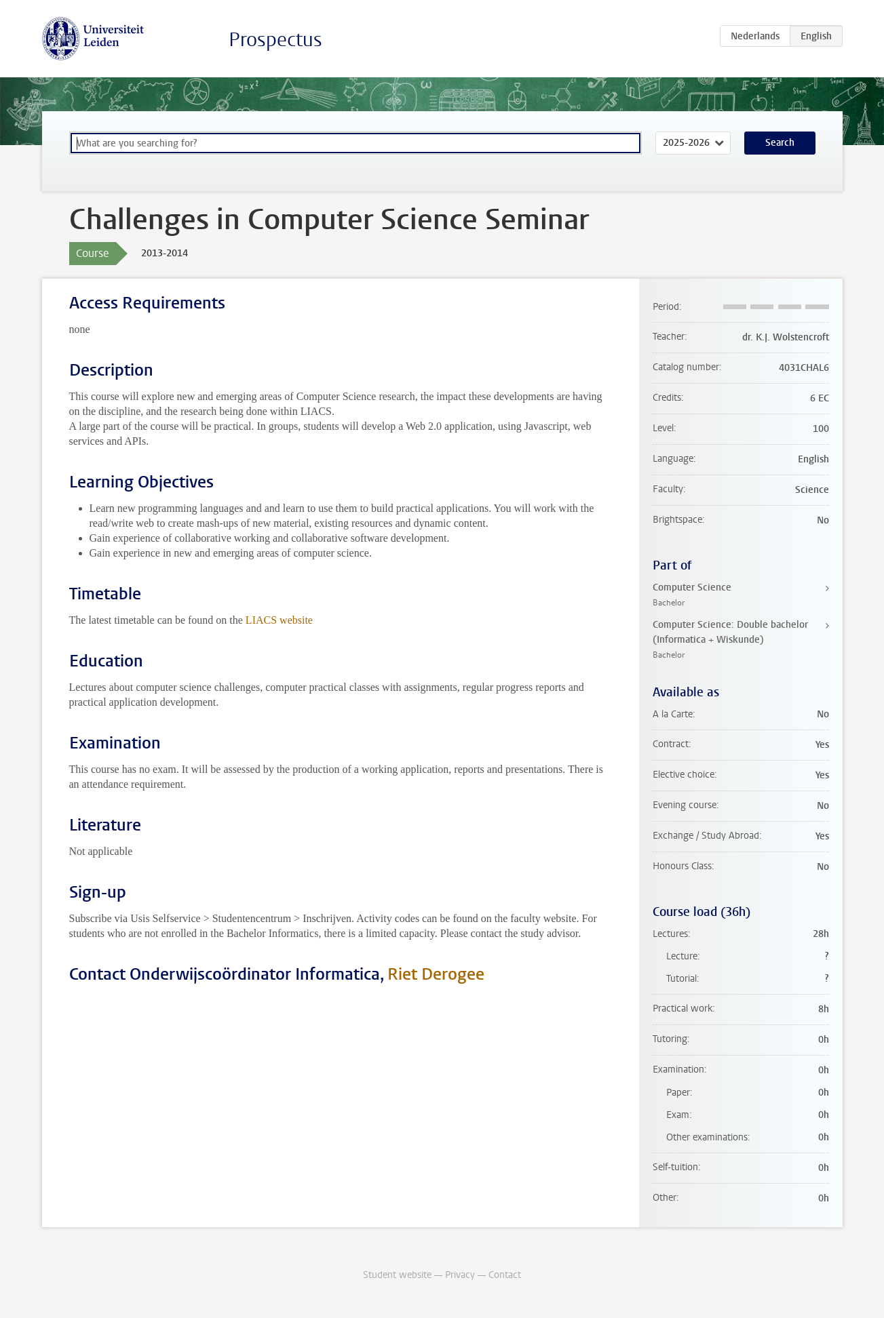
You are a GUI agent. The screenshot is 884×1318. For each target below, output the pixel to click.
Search (779, 142)
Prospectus (275, 39)
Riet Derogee (435, 974)
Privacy (460, 1275)
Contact (504, 1275)
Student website (397, 1275)
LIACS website (279, 620)
